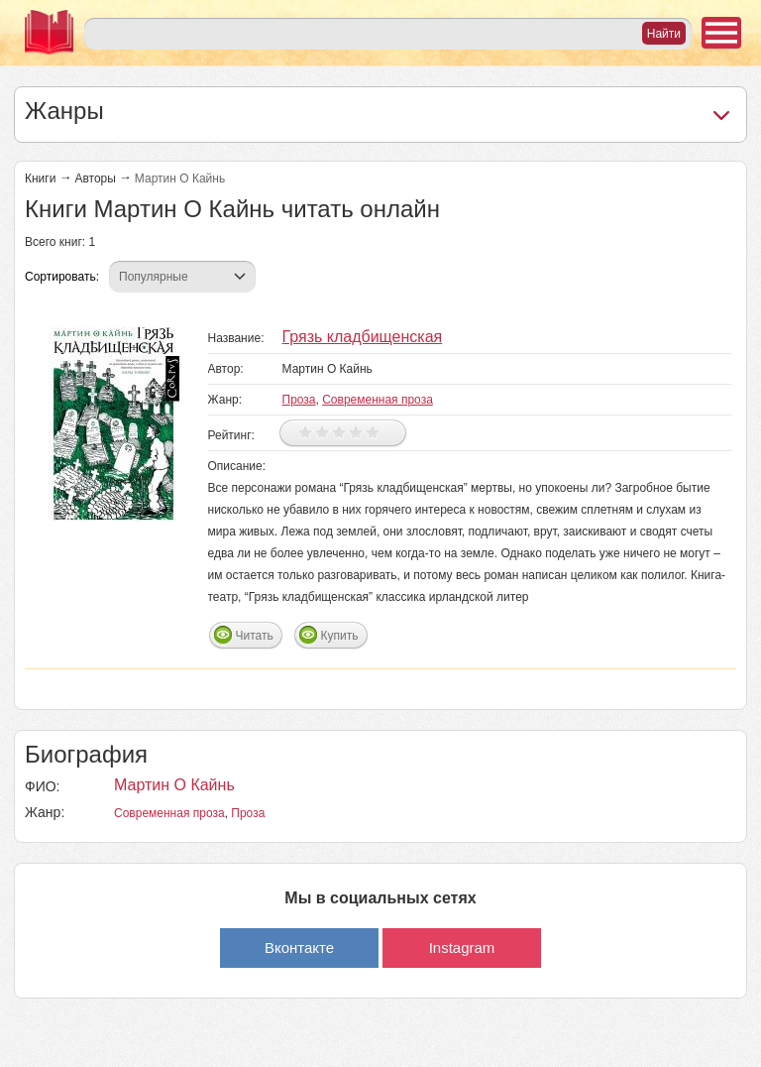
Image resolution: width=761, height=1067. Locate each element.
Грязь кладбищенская (362, 336)
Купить (340, 636)
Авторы (94, 178)
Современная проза (377, 400)
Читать (254, 636)
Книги (40, 178)
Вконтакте (299, 947)
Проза (299, 400)
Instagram (462, 947)
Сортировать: (62, 277)
